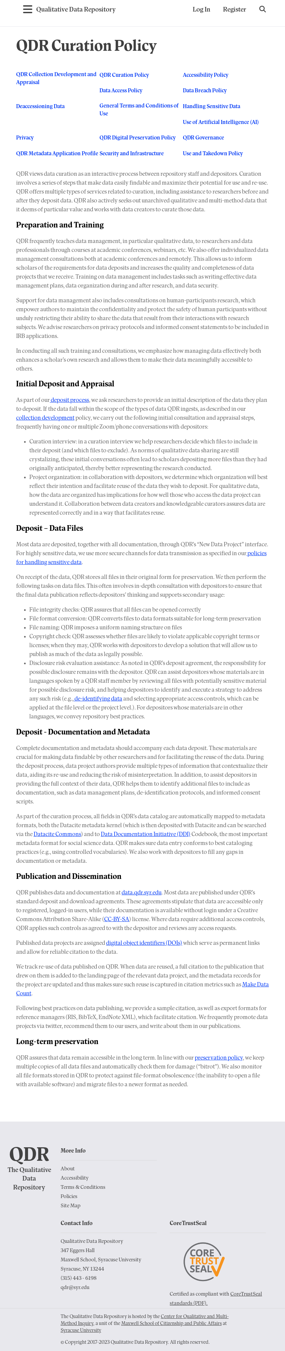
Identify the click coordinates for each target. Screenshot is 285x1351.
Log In (201, 10)
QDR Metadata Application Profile (57, 154)
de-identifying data (97, 699)
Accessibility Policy (205, 75)
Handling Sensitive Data (211, 106)
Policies (69, 1196)
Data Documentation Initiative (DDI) (145, 834)
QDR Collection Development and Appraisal (56, 78)
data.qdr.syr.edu (141, 893)
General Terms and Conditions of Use (139, 109)
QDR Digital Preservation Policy (138, 138)
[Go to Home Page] (76, 10)
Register (234, 10)
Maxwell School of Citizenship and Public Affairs (171, 1323)
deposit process (69, 400)
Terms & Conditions (83, 1187)
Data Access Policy (121, 91)
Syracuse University (81, 1330)
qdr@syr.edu (75, 1287)
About (68, 1169)
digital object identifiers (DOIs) (144, 943)
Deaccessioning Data (40, 106)
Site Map (70, 1206)
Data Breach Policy (205, 91)
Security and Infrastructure (132, 154)
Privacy (25, 138)
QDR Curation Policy (124, 75)
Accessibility (75, 1178)
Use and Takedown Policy (213, 154)
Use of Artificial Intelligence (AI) (221, 122)
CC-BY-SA (116, 919)
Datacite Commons (57, 834)
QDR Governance (203, 138)
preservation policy (219, 1058)
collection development (45, 418)
